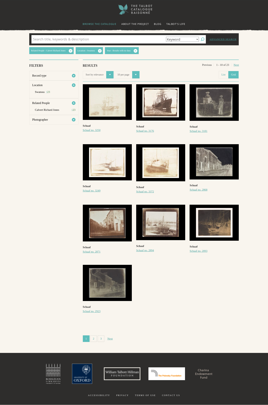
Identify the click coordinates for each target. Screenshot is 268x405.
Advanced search (223, 39)
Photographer (40, 119)
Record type (39, 75)
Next (236, 64)
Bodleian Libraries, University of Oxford (53, 374)
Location (37, 85)
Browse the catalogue (99, 24)
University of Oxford (82, 374)
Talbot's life (175, 24)
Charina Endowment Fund (204, 374)
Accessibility (99, 395)
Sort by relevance (100, 74)
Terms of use (145, 395)
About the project (135, 24)
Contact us (171, 395)
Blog (157, 24)
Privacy (122, 395)
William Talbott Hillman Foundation (122, 374)
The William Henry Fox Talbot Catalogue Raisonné (134, 9)
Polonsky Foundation (166, 374)
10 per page (128, 74)
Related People (41, 103)
